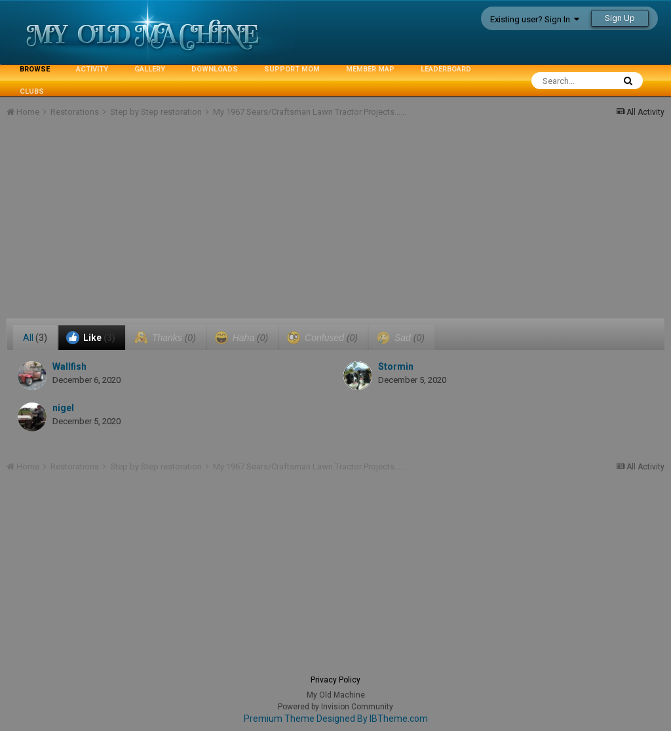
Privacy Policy (335, 679)
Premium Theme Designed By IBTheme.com (336, 718)
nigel (63, 408)
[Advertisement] (160, 227)
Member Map (370, 69)
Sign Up (620, 18)
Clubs (32, 91)
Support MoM (292, 69)
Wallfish (69, 366)
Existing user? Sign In (534, 19)
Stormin (395, 366)
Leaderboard (446, 69)
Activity (92, 69)
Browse (35, 69)
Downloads (214, 69)
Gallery (149, 69)
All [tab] (35, 337)
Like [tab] (90, 337)
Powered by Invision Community (335, 706)
